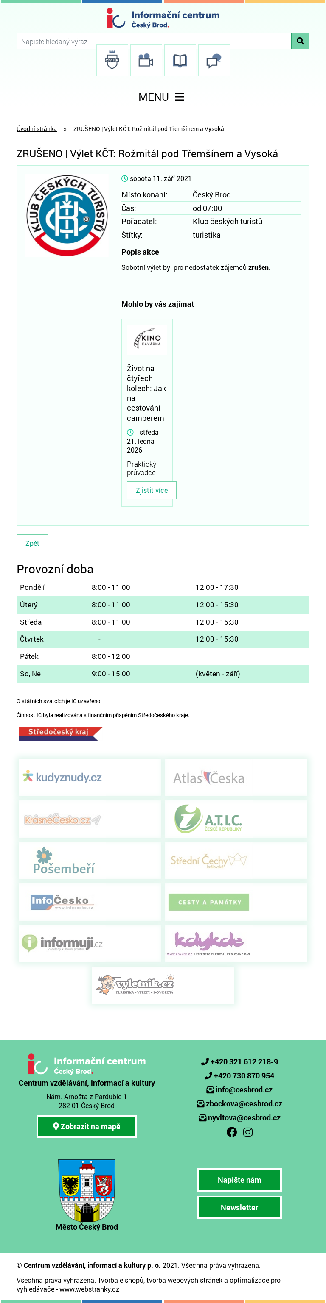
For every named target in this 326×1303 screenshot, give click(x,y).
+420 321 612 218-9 (244, 1061)
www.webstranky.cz (89, 1288)
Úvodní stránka (37, 129)
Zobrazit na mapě (87, 1126)
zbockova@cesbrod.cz (244, 1103)
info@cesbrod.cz (244, 1089)
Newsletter (239, 1207)
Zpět (32, 543)
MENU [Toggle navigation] (163, 97)
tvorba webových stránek (184, 1279)
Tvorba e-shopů (120, 1279)
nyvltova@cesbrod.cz (244, 1117)
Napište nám (239, 1180)
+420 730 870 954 (244, 1075)
